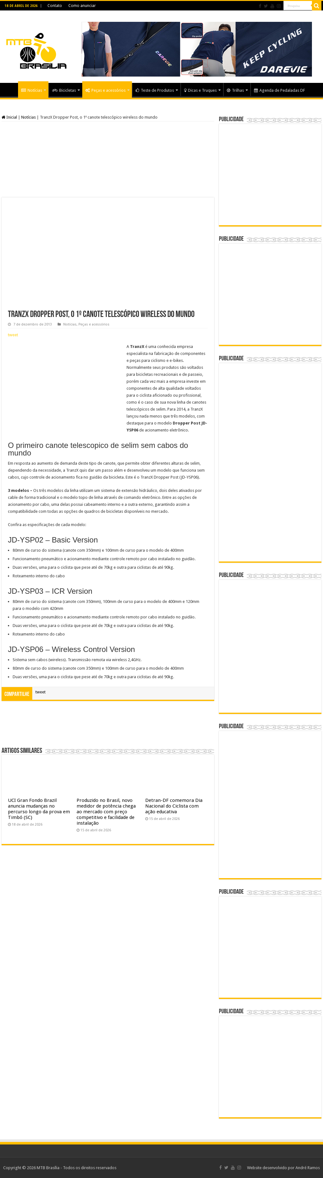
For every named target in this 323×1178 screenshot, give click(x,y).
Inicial (9, 117)
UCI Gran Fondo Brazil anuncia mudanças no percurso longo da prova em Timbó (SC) (39, 808)
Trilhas (235, 90)
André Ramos (307, 1167)
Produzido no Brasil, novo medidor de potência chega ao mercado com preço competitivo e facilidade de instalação (106, 811)
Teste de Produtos (155, 90)
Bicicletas (64, 90)
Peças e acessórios (105, 90)
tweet (13, 334)
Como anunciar (82, 5)
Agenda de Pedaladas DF (279, 90)
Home (10, 89)
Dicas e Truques (200, 90)
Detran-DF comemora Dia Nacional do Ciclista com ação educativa (173, 806)
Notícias (31, 90)
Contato (54, 5)
